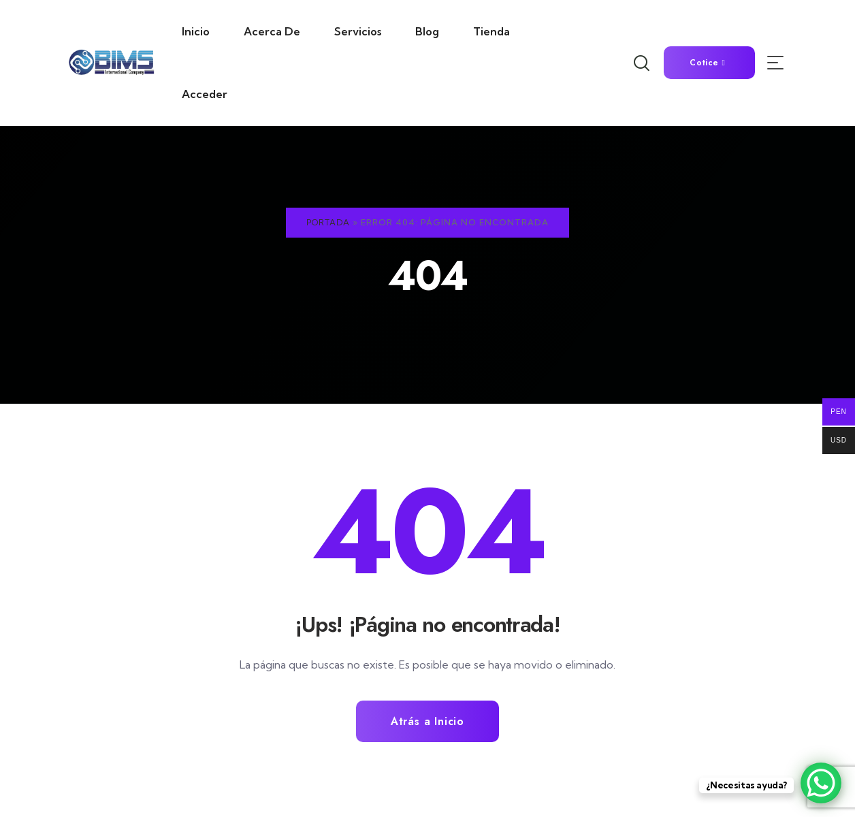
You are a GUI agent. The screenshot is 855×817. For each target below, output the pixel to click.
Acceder (204, 94)
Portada (328, 222)
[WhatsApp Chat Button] (821, 783)
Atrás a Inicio (427, 721)
